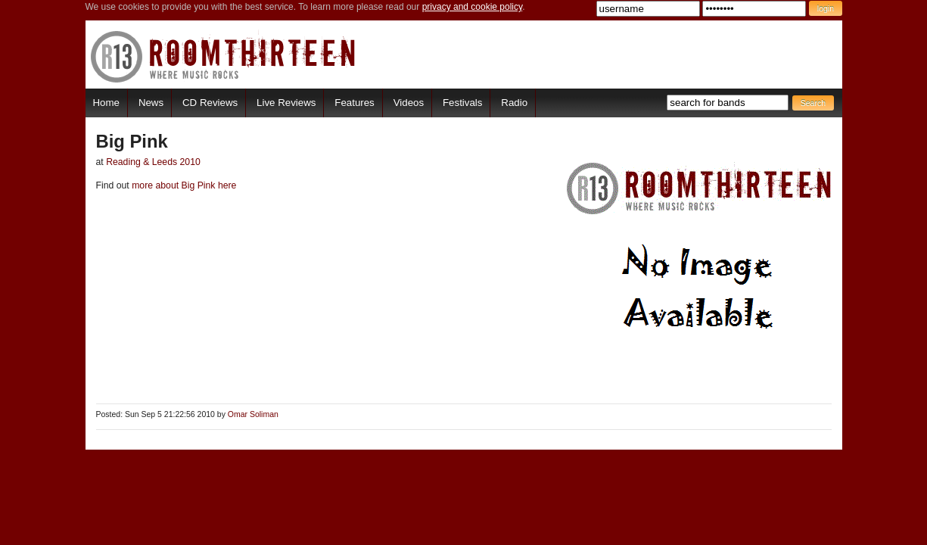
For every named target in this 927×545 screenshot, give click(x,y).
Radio (514, 102)
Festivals (462, 102)
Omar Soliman (253, 414)
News (150, 102)
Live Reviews (286, 102)
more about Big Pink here (183, 185)
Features (354, 102)
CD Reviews (210, 102)
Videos (409, 102)
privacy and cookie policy (472, 7)
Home (106, 102)
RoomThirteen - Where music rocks (223, 56)
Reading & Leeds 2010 (153, 162)
